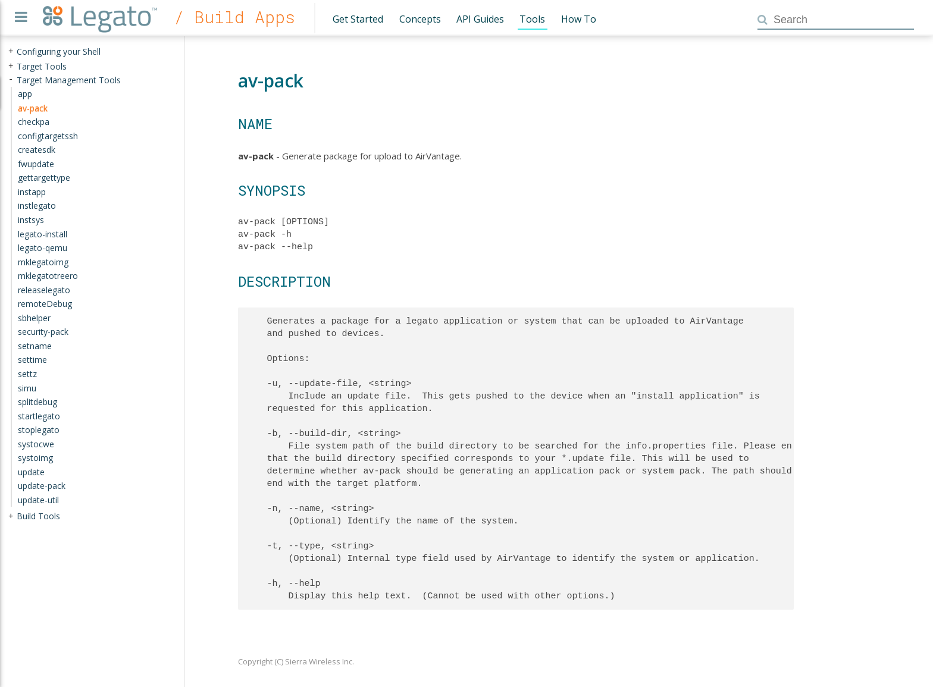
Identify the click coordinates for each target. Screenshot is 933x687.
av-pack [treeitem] (33, 107)
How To (578, 19)
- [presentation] (10, 79)
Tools (532, 19)
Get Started (358, 19)
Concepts (420, 19)
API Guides (480, 19)
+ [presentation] (10, 51)
